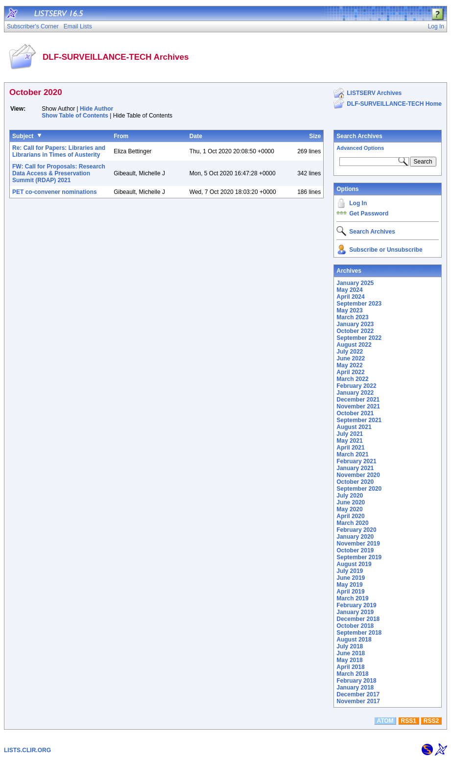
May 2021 (349, 440)
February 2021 (356, 461)
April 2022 (350, 372)
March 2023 (352, 317)
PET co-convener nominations (54, 192)
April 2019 (350, 591)
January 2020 (355, 536)
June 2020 (350, 502)
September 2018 (358, 632)
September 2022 (358, 337)
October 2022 (355, 331)
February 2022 (356, 385)
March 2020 (352, 523)
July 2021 (349, 433)
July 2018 (349, 646)
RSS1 (408, 720)
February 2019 (356, 605)
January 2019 (355, 612)
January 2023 (355, 324)
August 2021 (353, 427)
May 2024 (349, 289)
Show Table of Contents (75, 115)
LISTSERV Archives (374, 93)
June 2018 (350, 653)
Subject (22, 136)
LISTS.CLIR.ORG (27, 750)
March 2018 (352, 673)
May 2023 (349, 310)
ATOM (385, 720)
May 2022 (349, 365)
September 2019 (358, 557)
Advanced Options (360, 148)
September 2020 (358, 488)
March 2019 (352, 598)
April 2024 (350, 296)
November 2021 (358, 406)
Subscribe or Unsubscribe (385, 249)
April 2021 (350, 447)
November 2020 (358, 475)
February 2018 (356, 680)
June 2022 (350, 358)
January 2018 (355, 687)
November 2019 (358, 543)
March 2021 (352, 454)
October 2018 (355, 625)
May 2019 (349, 584)
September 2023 (358, 303)
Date (196, 136)
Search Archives (359, 136)
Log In (358, 203)
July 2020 (349, 495)
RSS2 (431, 720)
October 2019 (355, 550)
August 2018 (353, 639)
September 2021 (358, 420)
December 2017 (358, 694)
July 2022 (349, 351)
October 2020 (355, 481)
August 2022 (353, 344)
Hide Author (96, 108)
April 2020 (350, 516)
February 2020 (356, 529)
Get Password (368, 213)
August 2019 (353, 564)
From (121, 136)
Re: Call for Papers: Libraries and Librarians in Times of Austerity (58, 151)
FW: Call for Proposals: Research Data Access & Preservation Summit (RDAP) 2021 (58, 173)
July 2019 (349, 571)
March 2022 (352, 379)
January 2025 (355, 283)
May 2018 (349, 660)
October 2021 (355, 413)
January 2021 (355, 468)
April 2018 (350, 667)
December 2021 (358, 399)
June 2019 (350, 577)
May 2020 (349, 509)
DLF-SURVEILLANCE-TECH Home (394, 103)
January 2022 (355, 392)
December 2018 (358, 619)
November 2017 (358, 701)
